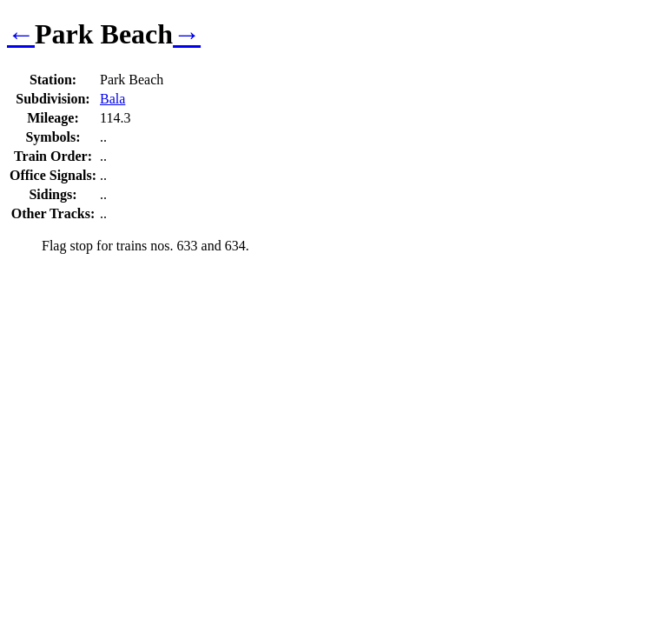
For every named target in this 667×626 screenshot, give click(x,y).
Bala (112, 98)
